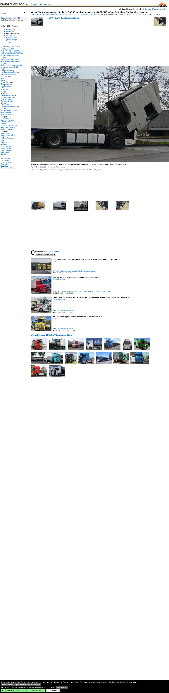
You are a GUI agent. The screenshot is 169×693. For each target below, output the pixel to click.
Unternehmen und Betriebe (10, 67)
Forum (33, 4)
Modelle (4, 124)
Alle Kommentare (52, 251)
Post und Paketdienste (9, 126)
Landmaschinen (6, 150)
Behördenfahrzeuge (8, 97)
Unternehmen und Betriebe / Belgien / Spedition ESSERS (93, 291)
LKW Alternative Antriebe (10, 50)
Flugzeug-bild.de (11, 37)
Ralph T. (34, 167)
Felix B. (55, 261)
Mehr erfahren (62, 687)
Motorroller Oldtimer (8, 139)
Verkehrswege (6, 148)
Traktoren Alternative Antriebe (11, 65)
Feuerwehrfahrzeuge (8, 95)
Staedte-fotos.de (11, 39)
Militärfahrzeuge (6, 122)
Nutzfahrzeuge (6, 86)
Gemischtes (5, 160)
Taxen (3, 80)
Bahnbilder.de (10, 29)
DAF (83, 14)
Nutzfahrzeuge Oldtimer (9, 110)
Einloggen (148, 9)
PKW (3, 78)
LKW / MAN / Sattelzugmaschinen (63, 271)
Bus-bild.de (9, 31)
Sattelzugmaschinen (94, 14)
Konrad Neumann (59, 279)
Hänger (3, 92)
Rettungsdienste (7, 101)
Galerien (4, 154)
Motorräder (5, 133)
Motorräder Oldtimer (8, 135)
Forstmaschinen (6, 146)
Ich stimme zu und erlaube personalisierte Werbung (23, 690)
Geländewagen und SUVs (10, 73)
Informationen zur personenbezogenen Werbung (21, 685)
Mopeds (4, 143)
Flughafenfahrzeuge (8, 128)
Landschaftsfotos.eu (12, 41)
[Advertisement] (49, 43)
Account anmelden (159, 9)
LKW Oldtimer (6, 105)
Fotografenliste (6, 162)
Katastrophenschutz (8, 129)
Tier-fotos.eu (10, 43)
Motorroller (5, 137)
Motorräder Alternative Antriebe (12, 52)
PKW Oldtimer (6, 112)
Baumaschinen (6, 84)
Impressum (48, 4)
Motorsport (5, 152)
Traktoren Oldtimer (7, 114)
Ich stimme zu (53, 690)
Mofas (3, 141)
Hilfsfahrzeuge (6, 118)
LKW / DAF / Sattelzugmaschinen (64, 18)
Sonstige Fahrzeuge (8, 120)
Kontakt (40, 4)
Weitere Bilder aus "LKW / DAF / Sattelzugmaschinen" (51, 335)
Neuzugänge (5, 158)
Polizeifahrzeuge (7, 99)
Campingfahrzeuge (8, 71)
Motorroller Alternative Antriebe (12, 54)
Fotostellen (5, 164)
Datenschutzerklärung (8, 168)
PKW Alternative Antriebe (10, 59)
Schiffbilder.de (10, 35)
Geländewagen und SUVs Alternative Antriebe (10, 47)
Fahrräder (4, 145)
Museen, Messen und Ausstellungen (8, 75)
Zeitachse (4, 166)
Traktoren (4, 90)
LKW (78, 14)
